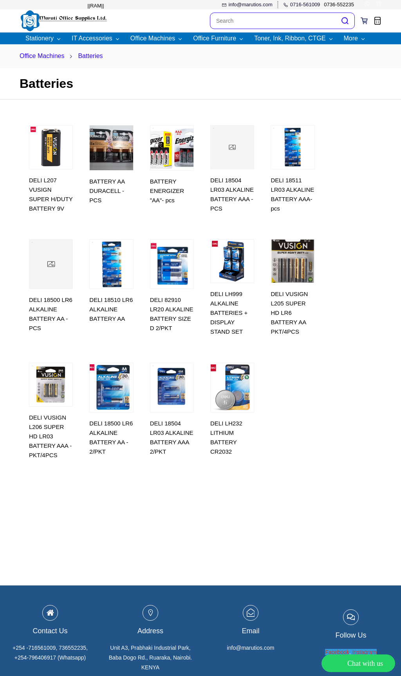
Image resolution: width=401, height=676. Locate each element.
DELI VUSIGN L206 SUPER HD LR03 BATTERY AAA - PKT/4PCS (50, 436)
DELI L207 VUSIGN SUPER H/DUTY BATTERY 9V (50, 194)
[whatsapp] (367, 5)
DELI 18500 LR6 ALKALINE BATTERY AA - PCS (50, 313)
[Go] (343, 21)
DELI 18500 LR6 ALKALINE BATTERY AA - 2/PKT (111, 437)
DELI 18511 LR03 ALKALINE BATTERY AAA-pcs (292, 194)
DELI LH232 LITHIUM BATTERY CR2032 (226, 437)
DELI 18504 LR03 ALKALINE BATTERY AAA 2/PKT (171, 437)
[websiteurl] (378, 5)
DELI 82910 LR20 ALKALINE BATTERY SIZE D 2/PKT (171, 313)
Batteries (90, 56)
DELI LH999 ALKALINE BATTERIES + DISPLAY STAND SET (228, 313)
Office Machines (42, 56)
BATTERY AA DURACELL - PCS (107, 191)
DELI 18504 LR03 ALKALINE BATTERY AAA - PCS (232, 194)
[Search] (273, 21)
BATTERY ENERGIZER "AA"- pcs (167, 191)
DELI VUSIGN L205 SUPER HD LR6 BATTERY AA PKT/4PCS (289, 313)
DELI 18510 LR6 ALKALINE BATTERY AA (111, 309)
